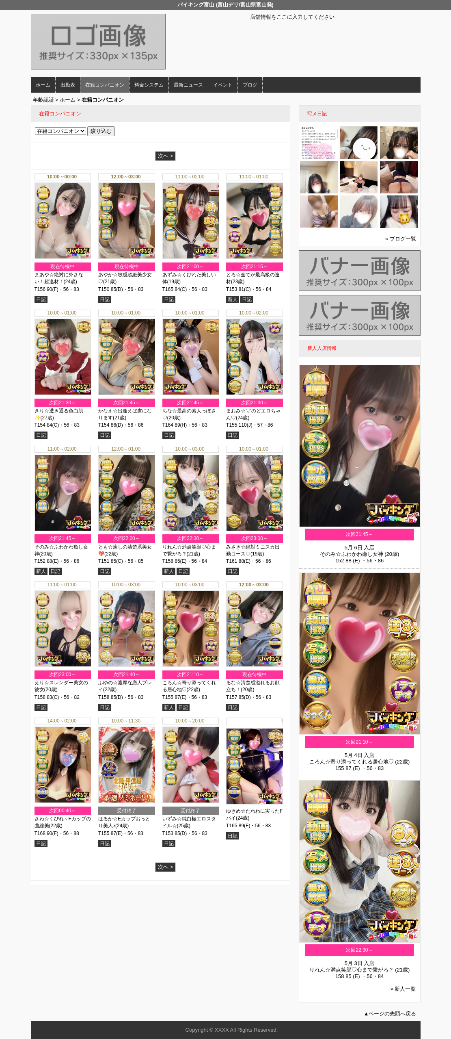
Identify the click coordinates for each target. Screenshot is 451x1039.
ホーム (43, 85)
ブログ (250, 85)
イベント (223, 85)
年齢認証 (43, 100)
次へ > (165, 156)
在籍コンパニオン (104, 85)
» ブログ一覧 (400, 239)
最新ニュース (188, 85)
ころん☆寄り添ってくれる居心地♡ (351, 762)
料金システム (149, 85)
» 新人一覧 (403, 989)
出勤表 (67, 85)
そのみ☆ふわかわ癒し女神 (351, 554)
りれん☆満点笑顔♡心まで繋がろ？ (351, 970)
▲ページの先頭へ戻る (390, 1014)
